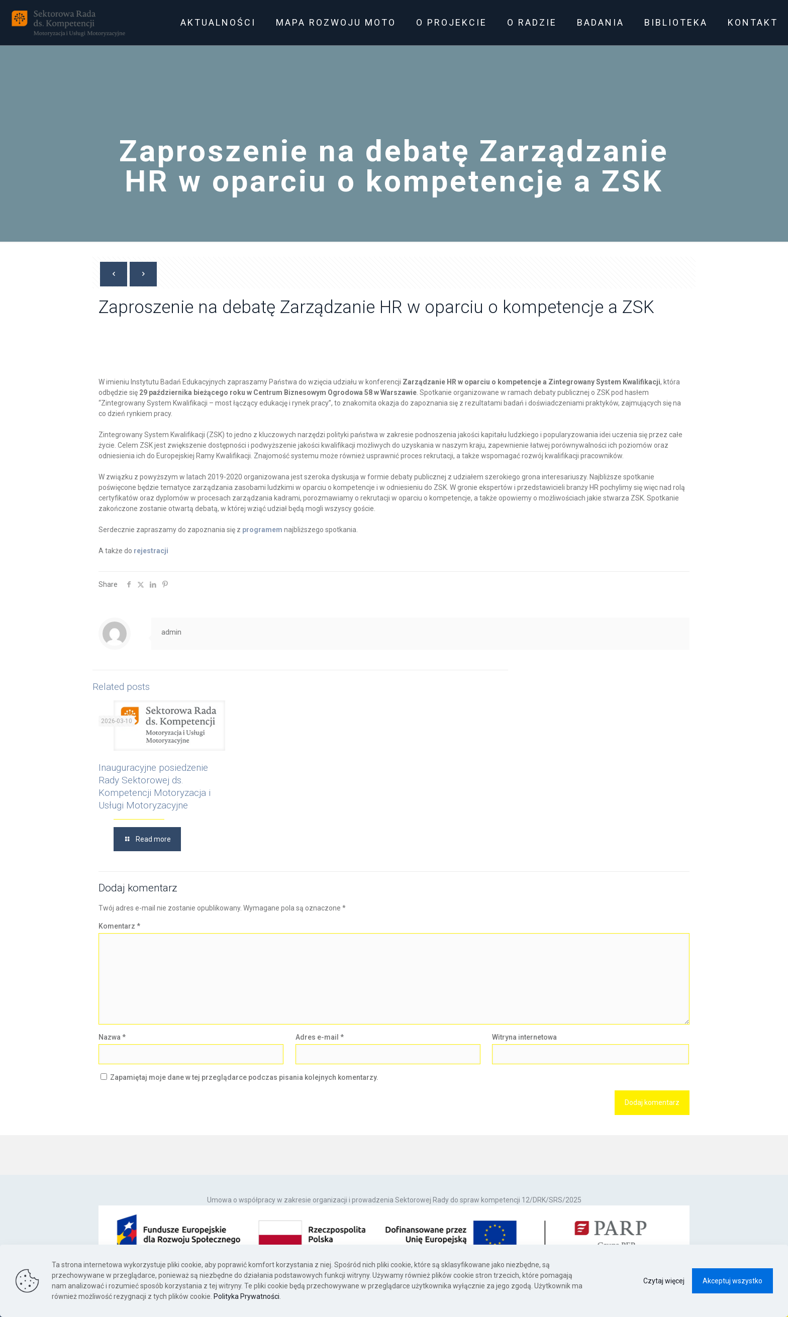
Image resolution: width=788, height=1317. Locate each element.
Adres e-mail (320, 1037)
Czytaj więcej (663, 1281)
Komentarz (119, 926)
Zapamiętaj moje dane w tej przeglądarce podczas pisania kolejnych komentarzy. (244, 1077)
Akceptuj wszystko (732, 1281)
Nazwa (112, 1037)
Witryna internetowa (524, 1037)
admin (171, 632)
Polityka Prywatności (246, 1296)
